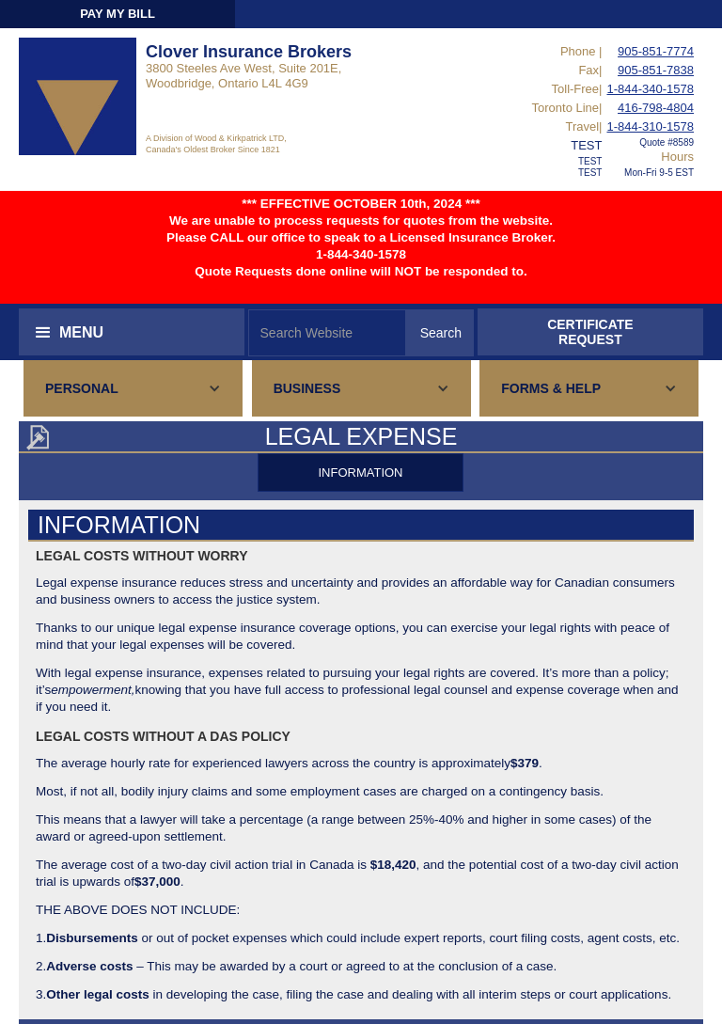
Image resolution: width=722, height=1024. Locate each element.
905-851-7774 (656, 51)
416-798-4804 (656, 108)
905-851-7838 (656, 70)
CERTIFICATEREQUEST (590, 332)
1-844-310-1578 (650, 126)
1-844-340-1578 (650, 89)
